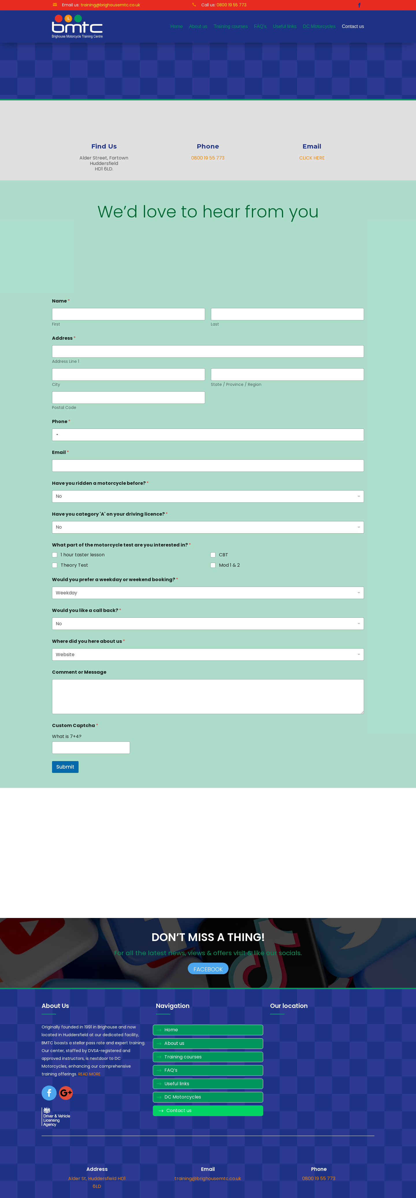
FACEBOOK (208, 969)
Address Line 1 (65, 361)
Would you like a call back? (86, 610)
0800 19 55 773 (207, 158)
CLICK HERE (312, 158)
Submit (65, 766)
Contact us (353, 26)
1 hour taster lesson (83, 555)
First (56, 324)
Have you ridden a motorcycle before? (100, 483)
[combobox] (56, 435)
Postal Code (64, 407)
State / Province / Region (236, 384)
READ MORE (89, 1074)
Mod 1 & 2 (229, 565)
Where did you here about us (88, 641)
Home (176, 26)
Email (60, 452)
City (56, 384)
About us (198, 26)
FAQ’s (260, 26)
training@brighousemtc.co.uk (110, 5)
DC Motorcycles (319, 26)
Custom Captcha (75, 725)
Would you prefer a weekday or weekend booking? (115, 579)
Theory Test (74, 565)
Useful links (285, 26)
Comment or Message (79, 672)
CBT (223, 555)
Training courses (231, 26)
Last (215, 324)
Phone (61, 421)
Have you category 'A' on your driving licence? (110, 514)
